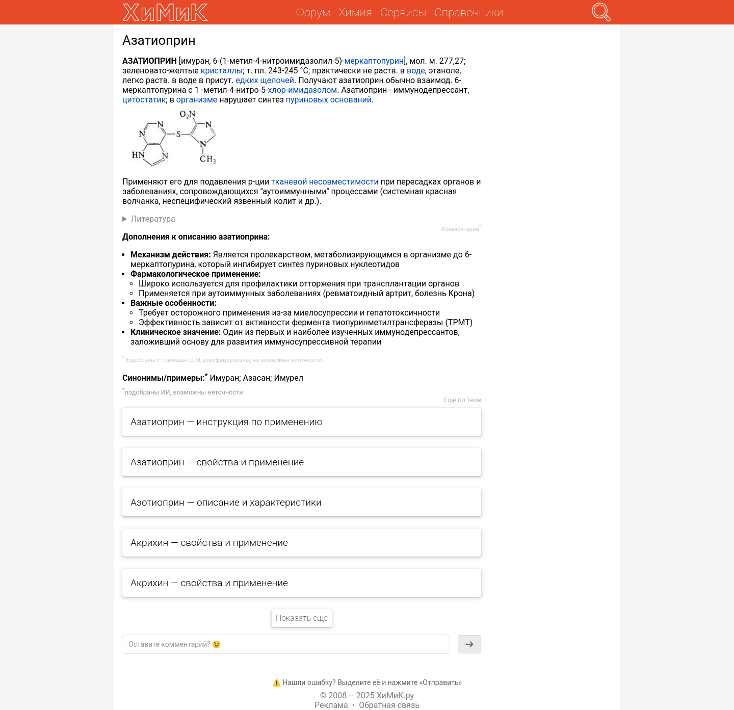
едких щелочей (264, 80)
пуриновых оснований (329, 99)
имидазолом (312, 90)
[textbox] (286, 644)
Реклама (331, 705)
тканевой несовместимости (325, 182)
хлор (276, 90)
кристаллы (222, 70)
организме (196, 99)
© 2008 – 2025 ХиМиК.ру (367, 695)
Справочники (468, 12)
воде (416, 70)
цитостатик (144, 99)
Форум (313, 12)
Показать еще (302, 618)
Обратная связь (389, 705)
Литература (153, 219)
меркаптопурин (374, 61)
